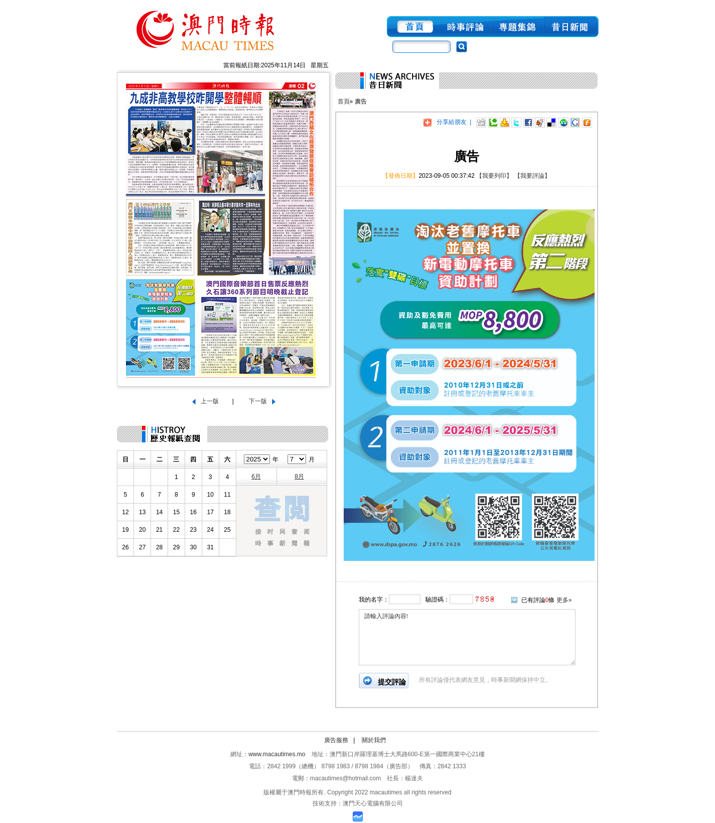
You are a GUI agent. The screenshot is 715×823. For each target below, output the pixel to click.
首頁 (344, 101)
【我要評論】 (532, 175)
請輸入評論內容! (467, 637)
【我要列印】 (494, 175)
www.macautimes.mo (276, 754)
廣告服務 (336, 740)
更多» (564, 600)
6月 (256, 476)
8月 (299, 476)
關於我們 (374, 740)
